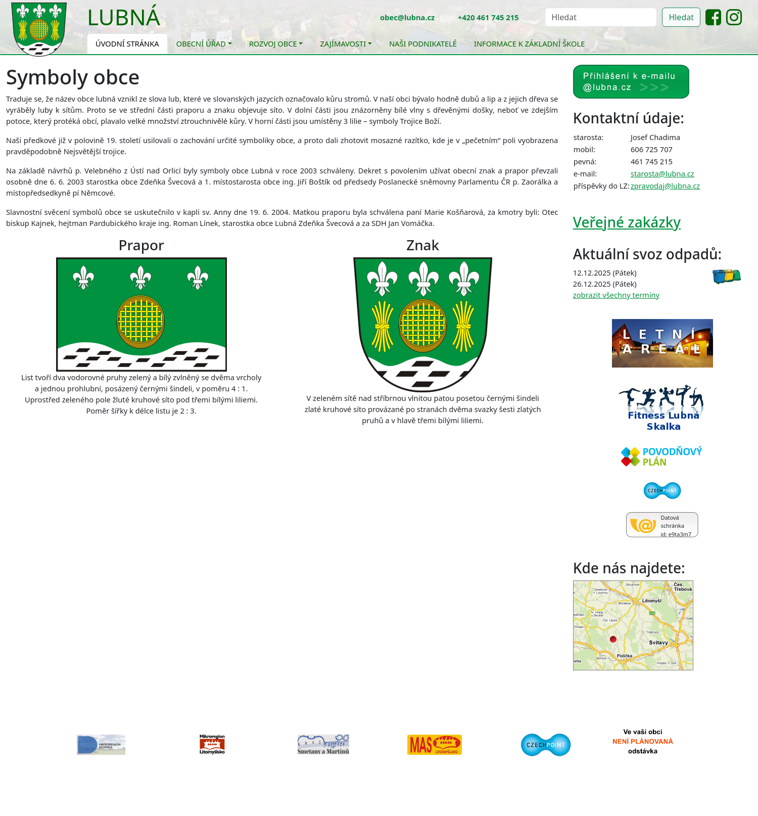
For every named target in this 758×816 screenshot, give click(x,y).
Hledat (681, 17)
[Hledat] (601, 17)
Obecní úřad (201, 43)
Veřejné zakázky (627, 222)
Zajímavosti (343, 43)
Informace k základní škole (529, 43)
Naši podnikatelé (423, 43)
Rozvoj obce (273, 43)
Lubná (123, 17)
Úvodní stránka (127, 43)
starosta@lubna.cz (662, 173)
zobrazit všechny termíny (616, 295)
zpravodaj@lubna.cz (665, 185)
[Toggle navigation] (167, 23)
